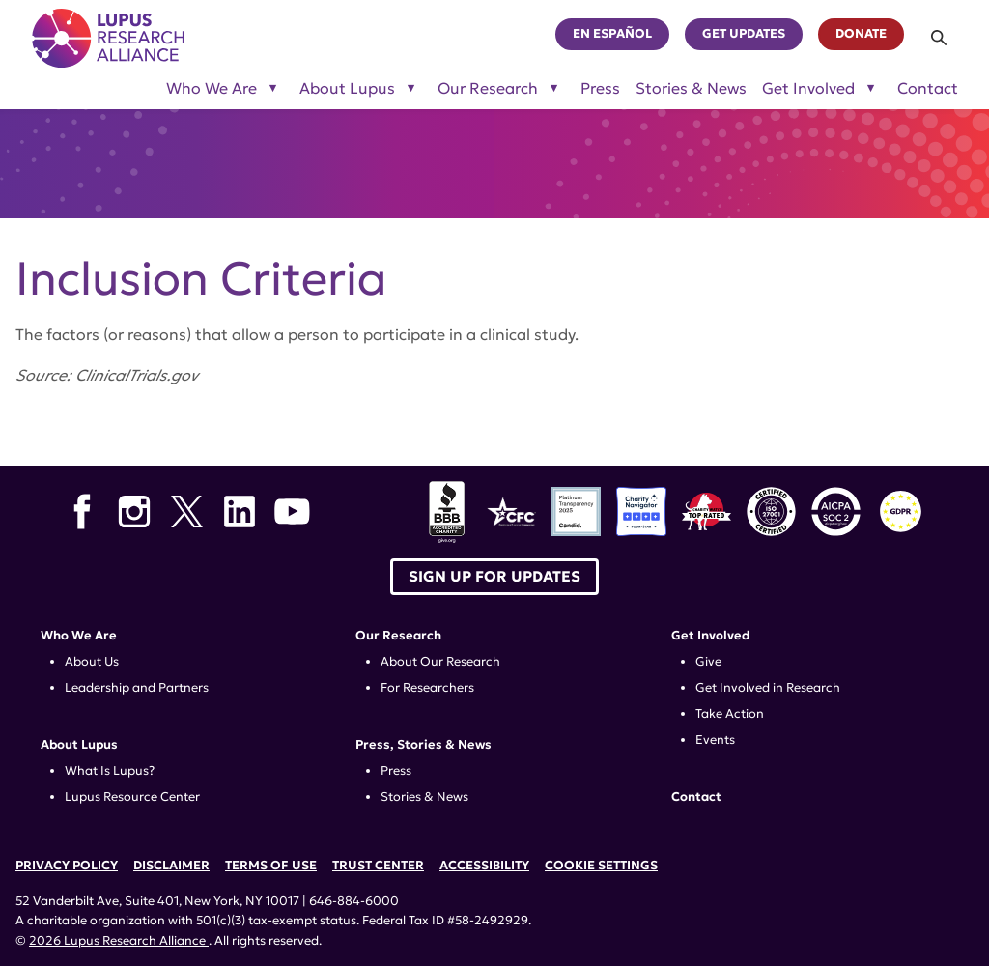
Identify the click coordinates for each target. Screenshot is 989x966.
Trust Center (378, 865)
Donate (861, 34)
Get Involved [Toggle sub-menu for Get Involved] (808, 89)
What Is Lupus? (110, 771)
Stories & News (691, 89)
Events (715, 740)
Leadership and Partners (137, 688)
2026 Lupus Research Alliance (119, 941)
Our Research (398, 635)
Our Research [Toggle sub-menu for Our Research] (488, 89)
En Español (612, 34)
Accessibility (484, 865)
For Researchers (427, 688)
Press (600, 89)
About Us (92, 661)
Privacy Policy (66, 865)
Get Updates (743, 34)
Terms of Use (271, 865)
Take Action (729, 714)
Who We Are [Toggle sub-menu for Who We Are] (211, 89)
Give (708, 661)
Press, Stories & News (423, 745)
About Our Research (440, 661)
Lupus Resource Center (132, 797)
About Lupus (79, 745)
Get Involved (710, 635)
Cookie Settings (601, 865)
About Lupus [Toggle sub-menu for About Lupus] (347, 89)
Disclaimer (171, 865)
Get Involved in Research (767, 688)
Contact (927, 89)
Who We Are (79, 635)
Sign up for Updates (494, 576)
